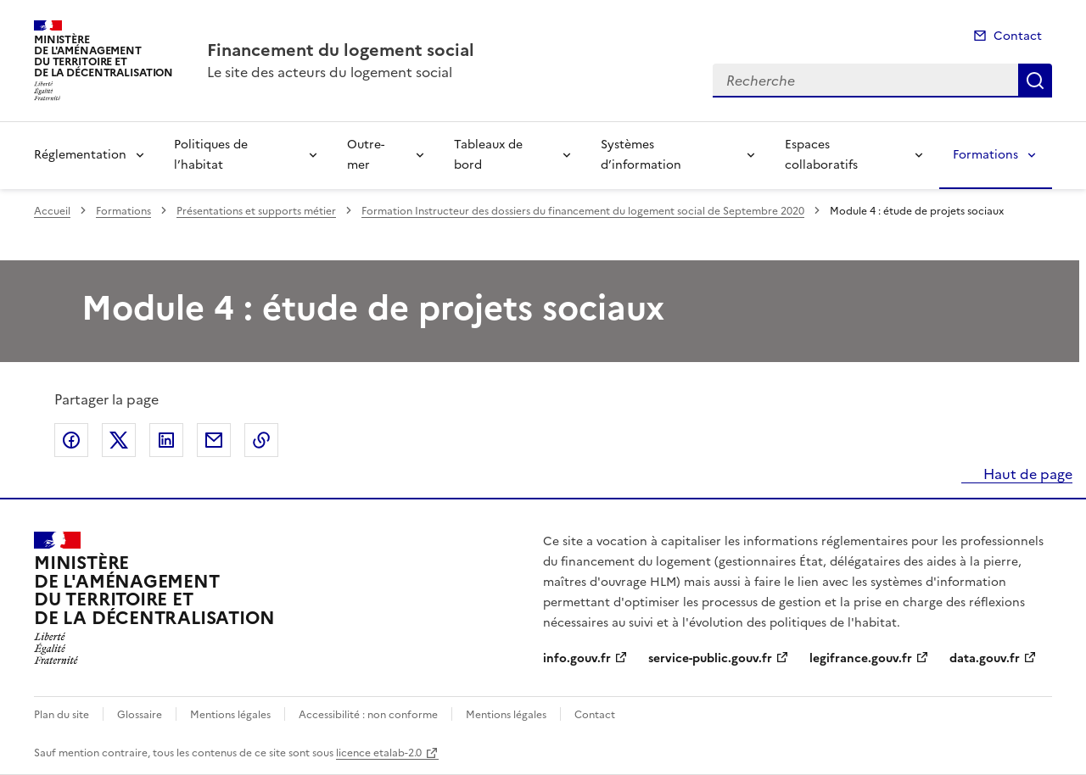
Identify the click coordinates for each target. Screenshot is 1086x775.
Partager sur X (119, 440)
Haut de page (1026, 474)
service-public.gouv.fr (710, 658)
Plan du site (61, 714)
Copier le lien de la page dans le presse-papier (261, 440)
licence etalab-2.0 (379, 753)
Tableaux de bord (488, 155)
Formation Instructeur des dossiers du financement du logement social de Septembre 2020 (582, 211)
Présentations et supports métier (256, 211)
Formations (985, 155)
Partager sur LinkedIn (166, 440)
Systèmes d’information (641, 155)
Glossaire (139, 714)
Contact (1018, 36)
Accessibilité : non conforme (368, 714)
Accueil (52, 211)
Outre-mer (365, 155)
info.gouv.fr (577, 658)
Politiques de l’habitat (211, 155)
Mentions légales (230, 714)
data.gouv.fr (984, 658)
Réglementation (80, 155)
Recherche (1035, 81)
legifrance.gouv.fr (860, 658)
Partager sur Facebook (71, 440)
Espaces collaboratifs (821, 155)
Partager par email (214, 440)
